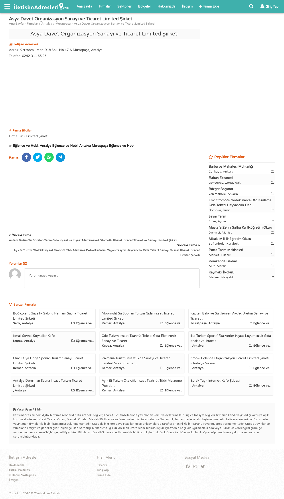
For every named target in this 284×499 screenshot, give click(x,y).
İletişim (187, 6)
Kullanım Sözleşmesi (22, 475)
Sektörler (124, 6)
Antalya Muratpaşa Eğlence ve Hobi (106, 146)
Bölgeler (144, 6)
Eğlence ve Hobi (25, 146)
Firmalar (105, 6)
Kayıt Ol (102, 465)
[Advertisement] (104, 94)
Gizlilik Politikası (19, 470)
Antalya (46, 24)
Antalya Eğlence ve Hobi (58, 146)
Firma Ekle (209, 6)
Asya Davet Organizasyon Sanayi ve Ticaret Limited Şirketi (114, 24)
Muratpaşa (63, 24)
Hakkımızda (166, 6)
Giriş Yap (103, 470)
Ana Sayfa (84, 6)
